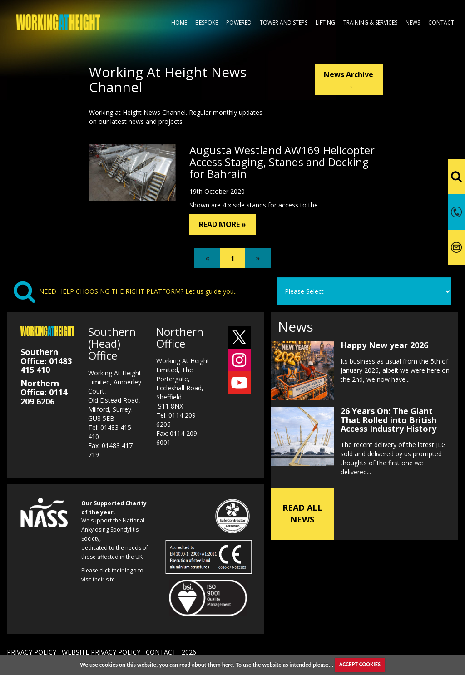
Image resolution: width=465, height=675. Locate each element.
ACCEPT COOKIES (360, 664)
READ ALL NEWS (302, 513)
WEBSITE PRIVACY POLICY (101, 652)
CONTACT (161, 652)
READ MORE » (222, 224)
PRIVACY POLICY (31, 652)
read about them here (206, 664)
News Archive (348, 79)
